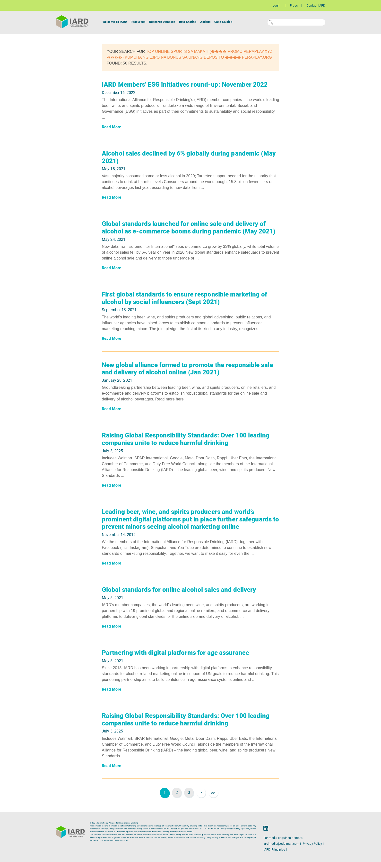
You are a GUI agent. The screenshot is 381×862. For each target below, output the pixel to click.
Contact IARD (316, 5)
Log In (277, 5)
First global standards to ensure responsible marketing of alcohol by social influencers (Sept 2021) (184, 298)
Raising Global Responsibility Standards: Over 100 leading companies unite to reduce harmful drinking (185, 439)
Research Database (162, 22)
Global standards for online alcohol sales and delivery (179, 589)
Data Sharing (187, 22)
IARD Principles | (275, 849)
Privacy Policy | (313, 843)
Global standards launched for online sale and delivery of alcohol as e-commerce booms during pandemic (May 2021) (188, 227)
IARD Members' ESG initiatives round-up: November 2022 (185, 84)
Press (294, 5)
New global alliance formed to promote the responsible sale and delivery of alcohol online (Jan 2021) (187, 368)
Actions (205, 22)
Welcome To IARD (115, 22)
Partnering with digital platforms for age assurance (175, 652)
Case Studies (223, 22)
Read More (111, 127)
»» (213, 792)
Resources (138, 22)
